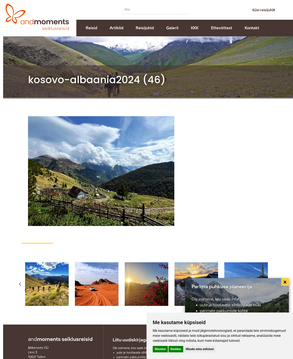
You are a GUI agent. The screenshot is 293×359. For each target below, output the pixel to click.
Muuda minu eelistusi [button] (200, 349)
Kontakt (252, 28)
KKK (195, 28)
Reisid (91, 28)
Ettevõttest (221, 28)
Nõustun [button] (160, 349)
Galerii (172, 28)
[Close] (285, 282)
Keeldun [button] (176, 349)
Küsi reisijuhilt (263, 10)
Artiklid (116, 28)
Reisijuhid (145, 28)
